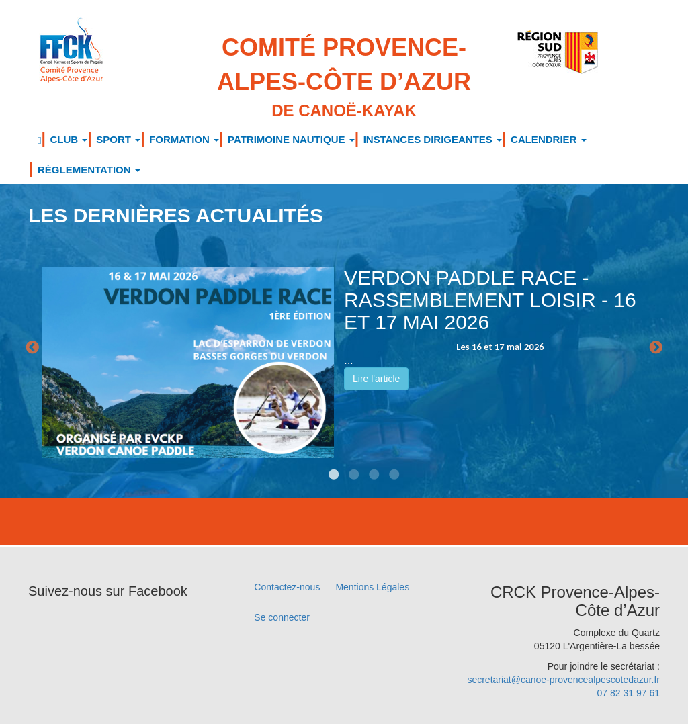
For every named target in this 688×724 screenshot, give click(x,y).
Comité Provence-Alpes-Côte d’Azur (344, 78)
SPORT (118, 139)
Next (656, 348)
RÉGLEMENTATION (89, 169)
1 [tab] (313, 464)
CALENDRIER (549, 139)
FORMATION (184, 139)
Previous (32, 348)
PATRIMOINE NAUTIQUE (291, 139)
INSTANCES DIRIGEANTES (432, 139)
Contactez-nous (287, 587)
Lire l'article (376, 378)
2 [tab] (334, 464)
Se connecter (282, 617)
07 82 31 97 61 (628, 693)
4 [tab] (374, 464)
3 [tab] (354, 464)
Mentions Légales (372, 587)
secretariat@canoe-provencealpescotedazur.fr (563, 679)
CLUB (68, 139)
